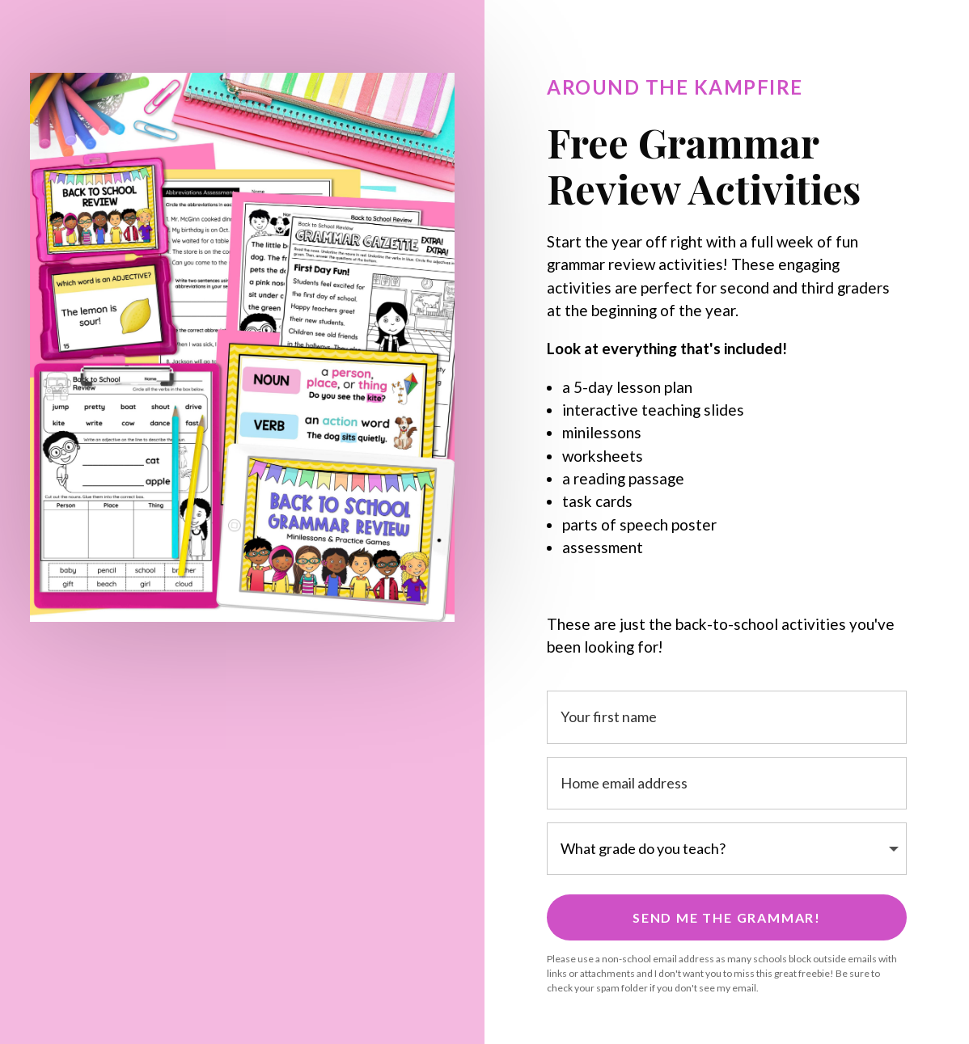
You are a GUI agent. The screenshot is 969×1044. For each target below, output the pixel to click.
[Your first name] (727, 717)
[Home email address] (727, 783)
